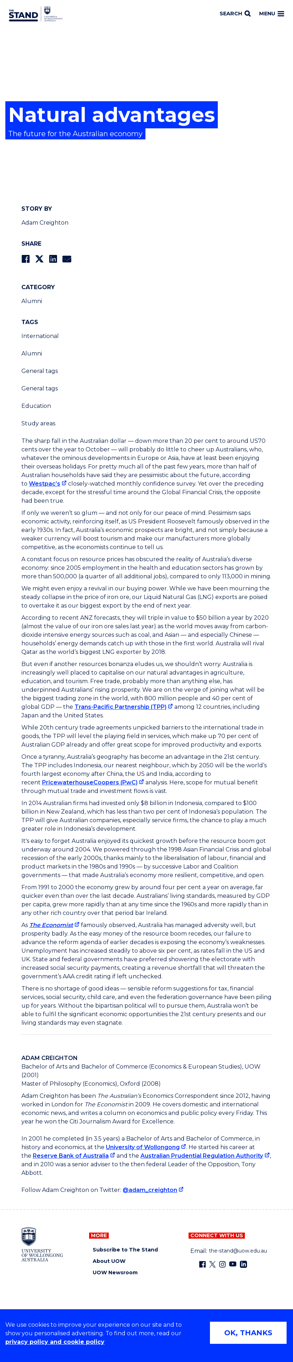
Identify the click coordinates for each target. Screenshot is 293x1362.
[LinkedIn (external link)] (243, 1264)
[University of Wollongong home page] (42, 1244)
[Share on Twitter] (39, 259)
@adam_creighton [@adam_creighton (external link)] (150, 1190)
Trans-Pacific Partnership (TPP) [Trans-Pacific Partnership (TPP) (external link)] (120, 706)
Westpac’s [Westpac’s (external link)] (44, 483)
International (40, 336)
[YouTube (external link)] (232, 1264)
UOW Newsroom (115, 1273)
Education (36, 406)
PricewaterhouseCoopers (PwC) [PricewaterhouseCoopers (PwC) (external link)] (90, 782)
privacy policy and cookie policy (54, 1341)
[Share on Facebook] (25, 259)
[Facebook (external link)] (202, 1264)
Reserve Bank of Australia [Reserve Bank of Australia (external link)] (71, 1155)
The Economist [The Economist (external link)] (51, 925)
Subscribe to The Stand (125, 1250)
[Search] (235, 13)
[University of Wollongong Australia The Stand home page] (35, 14)
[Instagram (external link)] (222, 1264)
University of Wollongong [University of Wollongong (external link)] (143, 1147)
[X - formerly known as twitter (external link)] (212, 1264)
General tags (39, 371)
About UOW (109, 1261)
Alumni (31, 301)
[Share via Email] (66, 259)
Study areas (38, 423)
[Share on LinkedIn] (53, 259)
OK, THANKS (248, 1332)
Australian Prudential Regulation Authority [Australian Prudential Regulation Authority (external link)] (201, 1155)
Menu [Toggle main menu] (271, 13)
